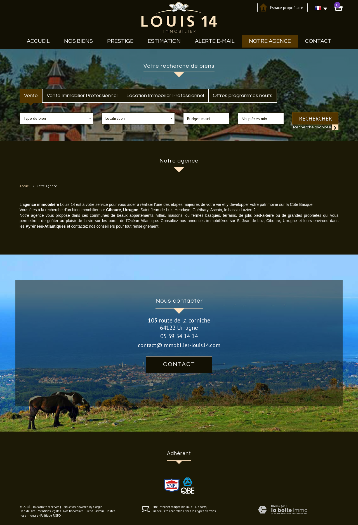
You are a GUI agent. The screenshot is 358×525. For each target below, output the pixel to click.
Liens (89, 511)
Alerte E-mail (215, 41)
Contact (318, 41)
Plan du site (28, 511)
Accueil (38, 41)
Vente (31, 95)
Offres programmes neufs (242, 95)
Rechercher (315, 118)
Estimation (164, 41)
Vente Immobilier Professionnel (82, 95)
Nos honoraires (73, 511)
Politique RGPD (50, 515)
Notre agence (270, 41)
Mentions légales (49, 511)
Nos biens (78, 41)
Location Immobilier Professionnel (165, 95)
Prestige (120, 41)
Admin (99, 511)
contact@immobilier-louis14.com (179, 345)
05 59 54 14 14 (179, 336)
